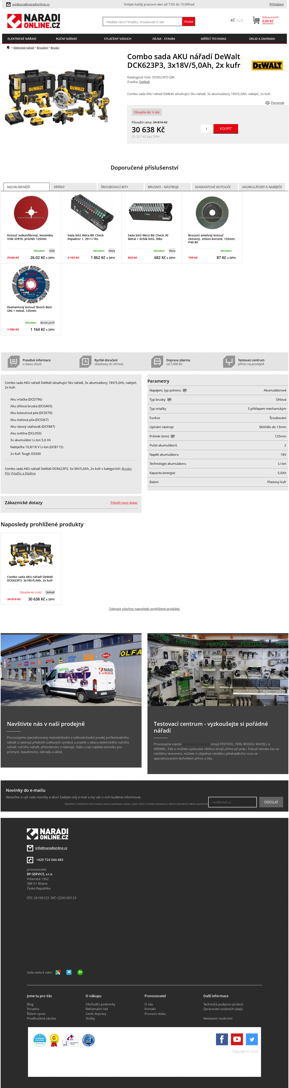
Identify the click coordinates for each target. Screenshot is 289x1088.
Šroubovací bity (114, 187)
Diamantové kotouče (213, 187)
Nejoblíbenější (18, 187)
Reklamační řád (97, 1009)
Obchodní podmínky (100, 1004)
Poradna (33, 1009)
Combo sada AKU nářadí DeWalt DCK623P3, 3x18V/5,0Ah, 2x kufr (30, 578)
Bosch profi (47, 322)
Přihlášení (276, 4)
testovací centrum (196, 744)
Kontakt (150, 1009)
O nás (148, 1004)
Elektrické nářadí (23, 48)
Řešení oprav (36, 1014)
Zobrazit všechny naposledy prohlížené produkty (144, 609)
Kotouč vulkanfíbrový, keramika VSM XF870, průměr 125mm (30, 237)
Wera (112, 251)
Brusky (55, 48)
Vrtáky (59, 187)
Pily (7, 473)
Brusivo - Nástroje (163, 187)
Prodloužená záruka (41, 1018)
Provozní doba (155, 1014)
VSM (52, 251)
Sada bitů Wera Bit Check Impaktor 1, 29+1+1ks (86, 237)
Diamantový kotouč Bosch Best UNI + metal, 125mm (29, 309)
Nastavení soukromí (217, 1018)
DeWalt (144, 82)
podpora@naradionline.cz (31, 4)
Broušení (42, 48)
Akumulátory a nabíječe (262, 187)
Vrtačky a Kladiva (23, 473)
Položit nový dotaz (124, 502)
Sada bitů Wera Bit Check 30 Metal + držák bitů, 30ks (148, 237)
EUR (240, 20)
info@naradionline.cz (51, 848)
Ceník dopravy (96, 1014)
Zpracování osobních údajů (223, 1009)
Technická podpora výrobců (223, 1004)
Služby (90, 1018)
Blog (30, 1004)
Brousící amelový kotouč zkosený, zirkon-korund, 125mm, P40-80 (211, 238)
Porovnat (277, 102)
